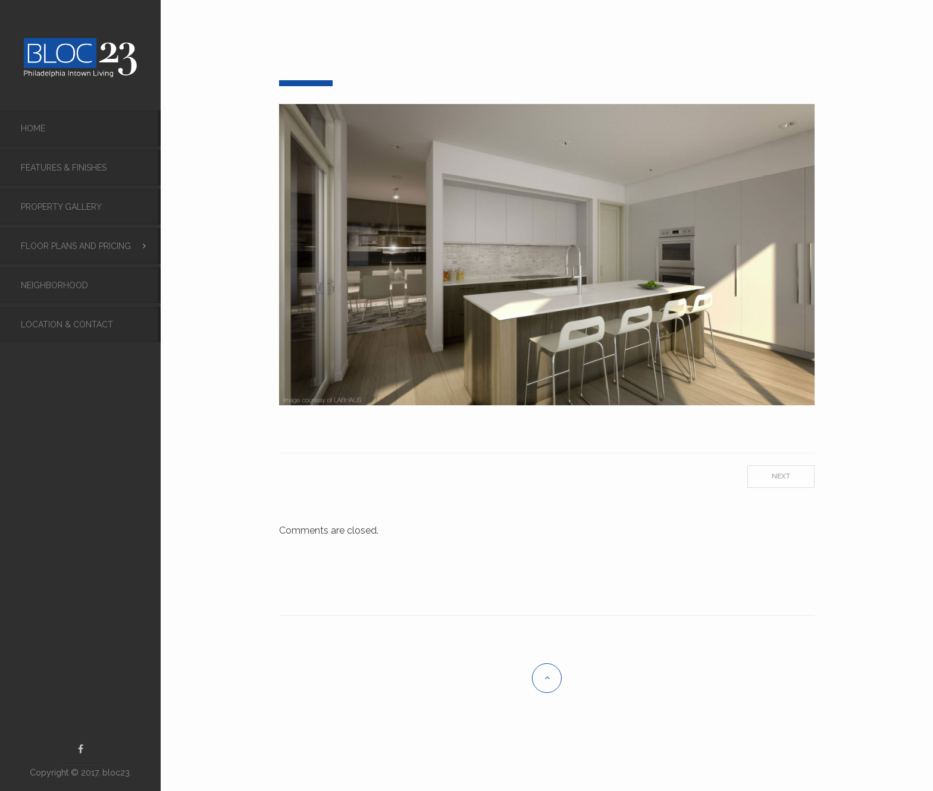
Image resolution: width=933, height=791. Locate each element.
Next (781, 476)
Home (33, 128)
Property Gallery (61, 207)
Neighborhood (54, 285)
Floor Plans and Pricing (76, 246)
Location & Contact (67, 324)
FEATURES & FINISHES (64, 167)
